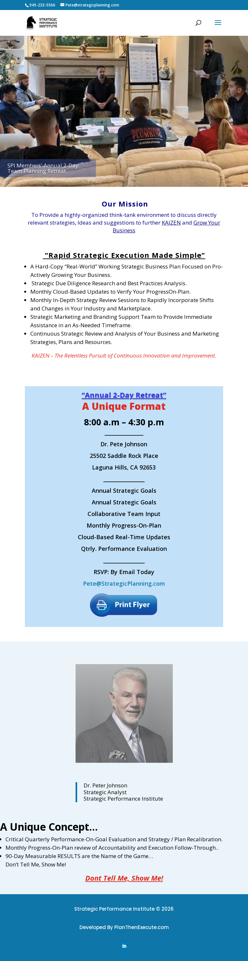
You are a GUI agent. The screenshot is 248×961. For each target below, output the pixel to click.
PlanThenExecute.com (141, 927)
